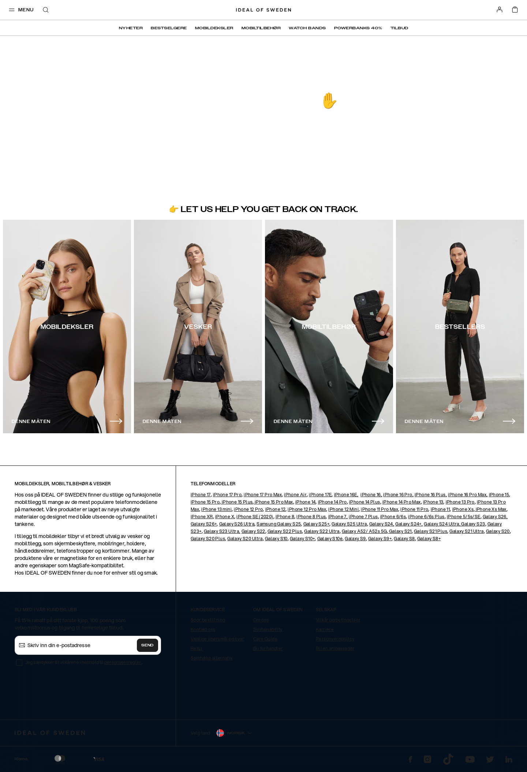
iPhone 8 (285, 516)
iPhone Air (295, 494)
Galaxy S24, (381, 524)
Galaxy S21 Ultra (466, 531)
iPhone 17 (201, 494)
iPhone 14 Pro (332, 502)
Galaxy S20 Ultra (244, 538)
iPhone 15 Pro (205, 502)
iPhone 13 (433, 502)
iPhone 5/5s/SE (464, 516)
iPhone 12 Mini (343, 509)
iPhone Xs (463, 509)
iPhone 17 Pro (227, 494)
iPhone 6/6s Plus (426, 516)
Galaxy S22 (253, 531)
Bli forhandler (268, 648)
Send (147, 645)
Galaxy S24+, (409, 524)
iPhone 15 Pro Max (273, 502)
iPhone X (224, 516)
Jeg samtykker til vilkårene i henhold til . (84, 662)
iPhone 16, (371, 494)
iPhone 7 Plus (363, 516)
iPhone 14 (305, 502)
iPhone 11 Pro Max (379, 509)
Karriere (325, 629)
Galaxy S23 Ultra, (222, 531)
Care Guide (265, 639)
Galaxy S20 (498, 531)
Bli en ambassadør (335, 648)
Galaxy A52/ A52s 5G (364, 531)
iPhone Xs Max (491, 509)
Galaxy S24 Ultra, (442, 524)
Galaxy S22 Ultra (321, 531)
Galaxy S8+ (429, 538)
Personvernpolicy (335, 639)
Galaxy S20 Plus (208, 538)
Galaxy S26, (495, 516)
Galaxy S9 (355, 538)
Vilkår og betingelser (338, 620)
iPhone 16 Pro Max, (467, 494)
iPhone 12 (275, 509)
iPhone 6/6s (393, 516)
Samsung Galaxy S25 (279, 524)
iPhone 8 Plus (311, 516)
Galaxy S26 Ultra (236, 524)
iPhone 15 (499, 494)
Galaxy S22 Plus (285, 531)
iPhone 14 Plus (364, 502)
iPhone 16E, (346, 494)
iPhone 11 (440, 509)
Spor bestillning (208, 620)
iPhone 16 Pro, (398, 494)
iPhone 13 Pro (460, 502)
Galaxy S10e (330, 538)
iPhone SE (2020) (254, 516)
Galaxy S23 (472, 524)
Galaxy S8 (404, 538)
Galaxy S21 (399, 531)
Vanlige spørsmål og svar (217, 639)
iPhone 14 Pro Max (401, 502)
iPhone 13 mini (216, 509)
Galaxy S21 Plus (430, 531)
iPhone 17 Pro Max (263, 494)
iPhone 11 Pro (414, 509)
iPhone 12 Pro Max (307, 509)
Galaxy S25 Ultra (349, 524)
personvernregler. (123, 662)
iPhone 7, (338, 516)
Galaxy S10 (276, 538)
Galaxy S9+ (380, 538)
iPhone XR (202, 516)
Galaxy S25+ (316, 524)
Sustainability (268, 629)
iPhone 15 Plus (237, 502)
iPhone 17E (320, 494)
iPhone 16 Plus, (431, 494)
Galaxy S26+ (204, 524)
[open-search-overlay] (46, 10)
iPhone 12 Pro (248, 509)
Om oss (261, 620)
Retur (197, 648)
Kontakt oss (203, 629)
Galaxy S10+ (302, 538)
